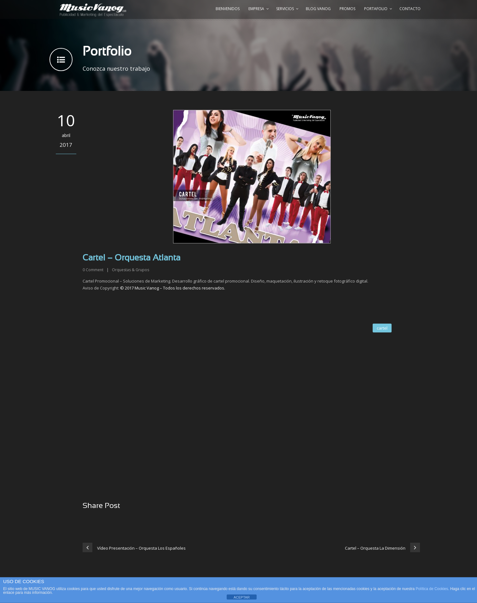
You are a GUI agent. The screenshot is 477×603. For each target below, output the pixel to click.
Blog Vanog (318, 8)
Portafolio (375, 8)
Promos (347, 8)
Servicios (285, 8)
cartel (382, 328)
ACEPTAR (242, 597)
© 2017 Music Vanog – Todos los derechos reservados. (172, 288)
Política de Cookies (432, 589)
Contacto (410, 8)
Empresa (256, 8)
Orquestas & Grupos (130, 269)
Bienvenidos (228, 8)
